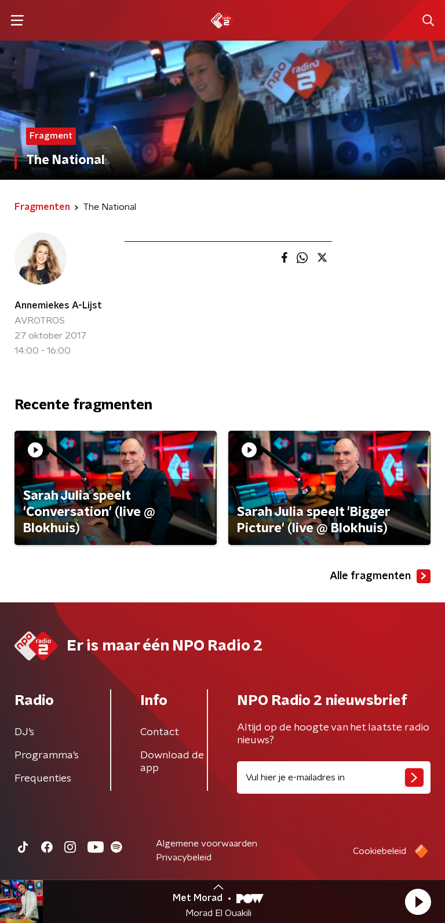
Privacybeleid (183, 857)
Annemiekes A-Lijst (58, 305)
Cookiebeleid (379, 851)
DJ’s (24, 732)
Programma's (46, 755)
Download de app (172, 761)
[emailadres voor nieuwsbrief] (334, 777)
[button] (417, 901)
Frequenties (42, 778)
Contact (159, 732)
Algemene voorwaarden (206, 843)
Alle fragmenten (380, 576)
